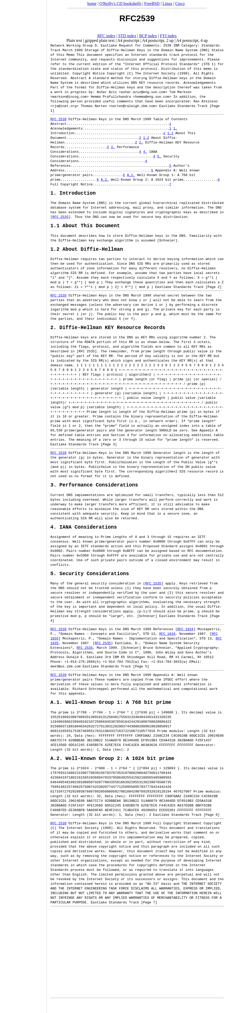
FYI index (168, 36)
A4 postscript (128, 40)
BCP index (148, 36)
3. (113, 146)
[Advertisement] (23, 504)
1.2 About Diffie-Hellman (86, 252)
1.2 (146, 137)
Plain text (74, 40)
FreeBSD (152, 3)
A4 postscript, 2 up (158, 40)
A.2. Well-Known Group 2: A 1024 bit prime (112, 769)
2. (141, 142)
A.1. (131, 174)
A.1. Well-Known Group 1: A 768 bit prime (110, 712)
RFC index (106, 36)
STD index (127, 36)
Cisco (179, 3)
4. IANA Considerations (83, 534)
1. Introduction (73, 194)
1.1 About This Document (85, 227)
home (92, 3)
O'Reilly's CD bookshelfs (120, 3)
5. (159, 156)
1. (175, 128)
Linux (167, 3)
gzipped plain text (100, 40)
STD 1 (209, 64)
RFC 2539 (58, 119)
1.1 (170, 133)
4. (145, 151)
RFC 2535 (60, 218)
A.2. (105, 179)
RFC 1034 (185, 638)
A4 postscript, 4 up (192, 40)
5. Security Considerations (89, 582)
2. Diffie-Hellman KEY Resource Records (107, 332)
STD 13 (149, 642)
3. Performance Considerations (94, 491)
